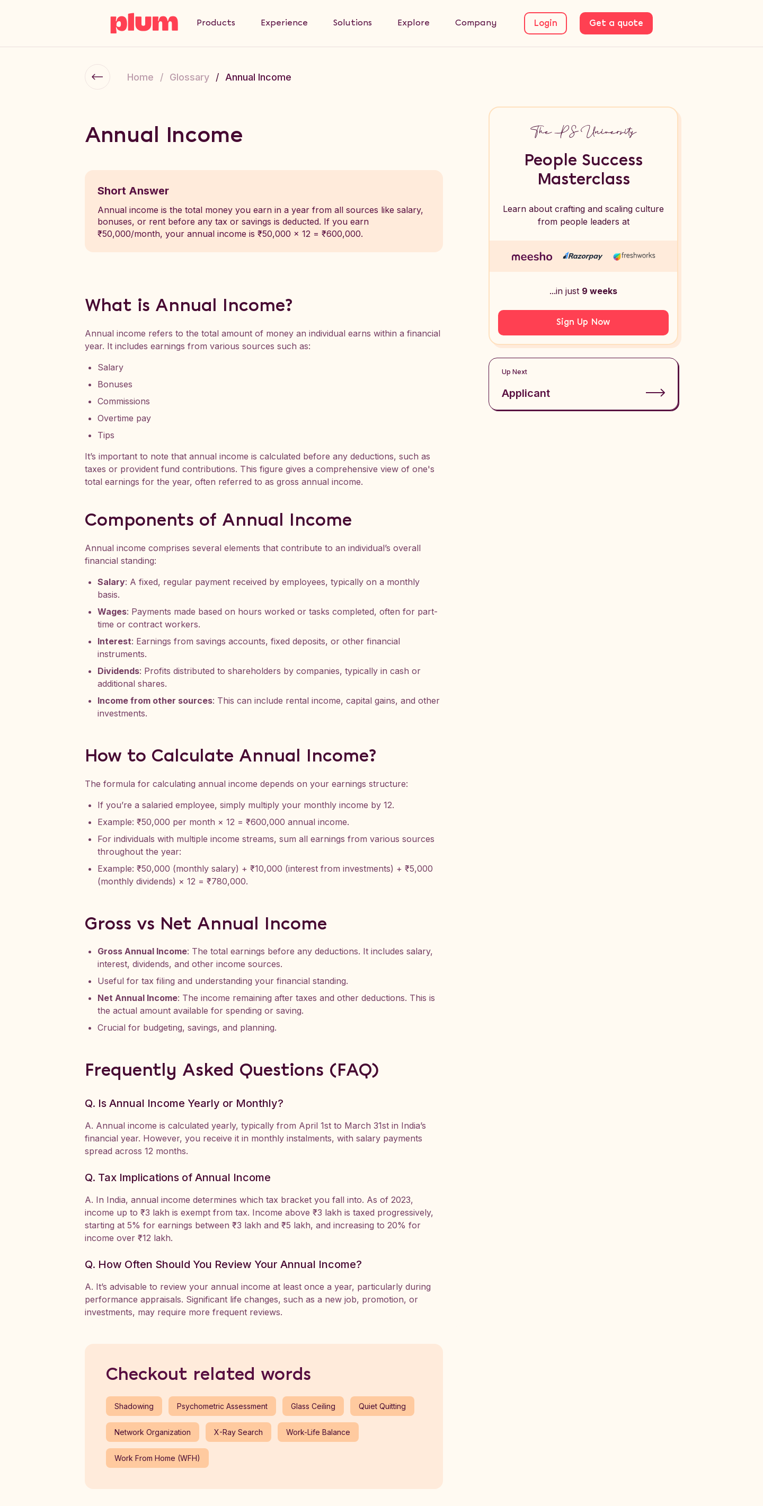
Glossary (189, 77)
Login (545, 23)
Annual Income (258, 77)
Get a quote (616, 23)
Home (140, 77)
